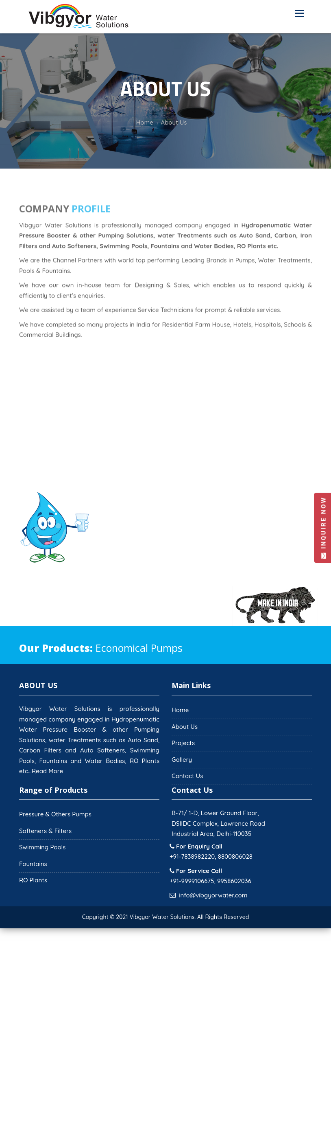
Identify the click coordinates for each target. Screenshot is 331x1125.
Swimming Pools (42, 847)
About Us (185, 726)
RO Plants (33, 880)
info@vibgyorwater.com (213, 895)
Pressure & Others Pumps (55, 814)
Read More (47, 771)
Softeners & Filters (45, 831)
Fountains (33, 864)
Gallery (182, 759)
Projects (183, 743)
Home (180, 710)
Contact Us (187, 776)
